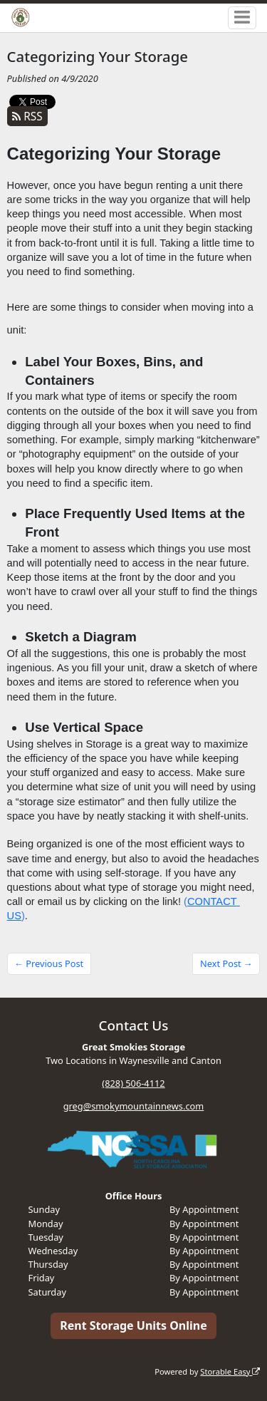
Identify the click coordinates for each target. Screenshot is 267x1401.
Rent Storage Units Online (133, 1325)
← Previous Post (48, 963)
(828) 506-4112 (133, 1083)
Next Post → (226, 963)
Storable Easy (230, 1371)
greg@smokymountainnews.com (133, 1106)
